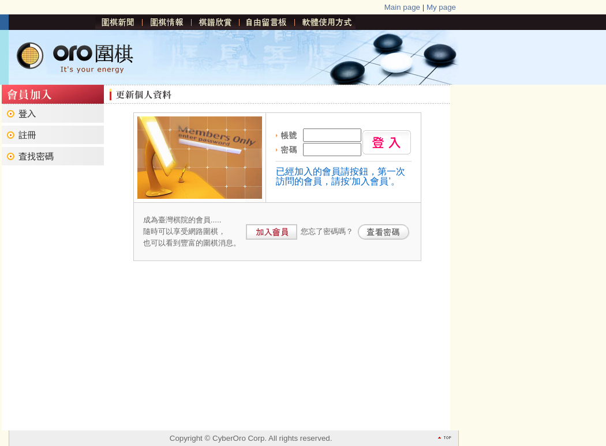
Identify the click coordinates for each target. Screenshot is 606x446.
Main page (402, 7)
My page (441, 7)
